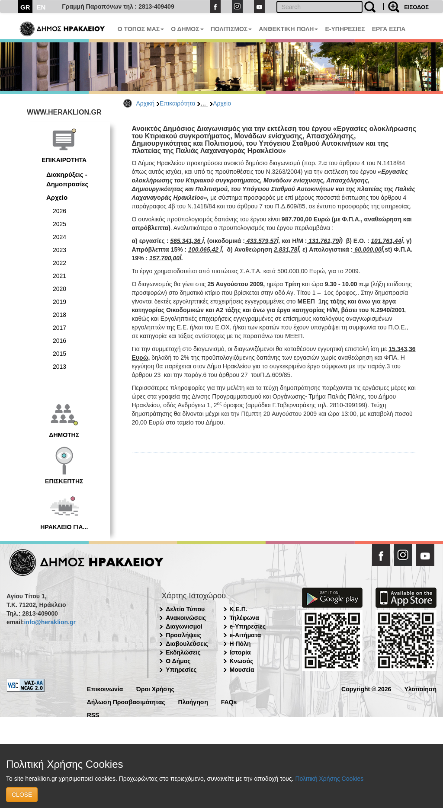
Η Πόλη (240, 643)
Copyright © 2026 (366, 688)
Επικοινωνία (105, 688)
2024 (59, 236)
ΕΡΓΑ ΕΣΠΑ (389, 29)
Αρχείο (222, 103)
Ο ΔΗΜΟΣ (187, 29)
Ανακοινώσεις (186, 617)
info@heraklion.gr (49, 622)
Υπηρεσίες (181, 669)
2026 (59, 211)
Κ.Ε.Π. (238, 609)
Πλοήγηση (193, 701)
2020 (59, 288)
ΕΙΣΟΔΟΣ (416, 7)
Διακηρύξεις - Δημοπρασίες (67, 179)
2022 (59, 262)
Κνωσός (242, 661)
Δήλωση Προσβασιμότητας (126, 701)
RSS (93, 714)
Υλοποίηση (420, 688)
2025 (59, 223)
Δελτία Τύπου (185, 609)
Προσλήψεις (183, 635)
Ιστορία (240, 652)
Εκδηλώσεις (183, 652)
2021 (59, 275)
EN (41, 7)
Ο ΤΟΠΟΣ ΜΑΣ (141, 29)
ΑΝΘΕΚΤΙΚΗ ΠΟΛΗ (288, 29)
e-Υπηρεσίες (248, 626)
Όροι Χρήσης (155, 688)
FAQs (229, 701)
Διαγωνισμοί (184, 626)
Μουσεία (242, 669)
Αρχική (145, 103)
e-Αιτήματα (245, 635)
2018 (59, 314)
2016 (59, 340)
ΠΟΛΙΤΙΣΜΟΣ (231, 29)
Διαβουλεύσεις (187, 643)
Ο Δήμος (178, 661)
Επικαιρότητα (177, 103)
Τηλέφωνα (244, 617)
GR (25, 7)
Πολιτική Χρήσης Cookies (329, 778)
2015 (59, 353)
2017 (59, 327)
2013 (59, 366)
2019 (59, 301)
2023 (59, 249)
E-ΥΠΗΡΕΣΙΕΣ (345, 29)
